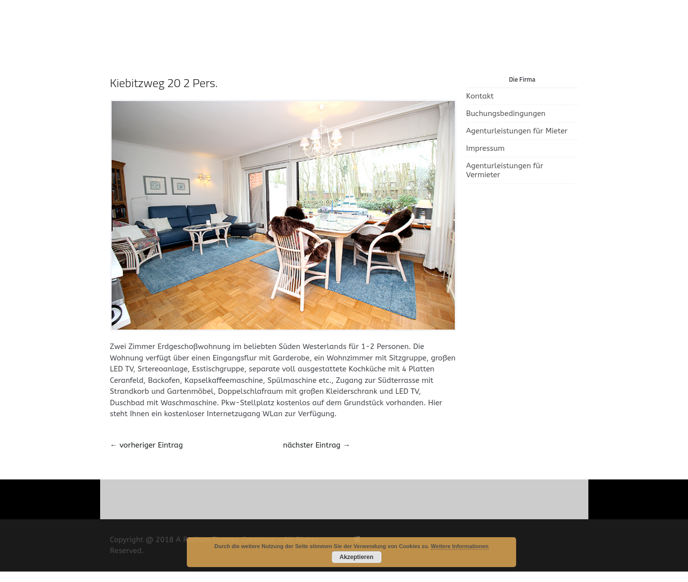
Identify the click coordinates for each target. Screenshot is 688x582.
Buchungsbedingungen (506, 113)
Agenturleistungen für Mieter (517, 130)
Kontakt (480, 96)
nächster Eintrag (316, 445)
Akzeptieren (356, 557)
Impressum (485, 148)
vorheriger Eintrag (146, 445)
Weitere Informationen (460, 546)
